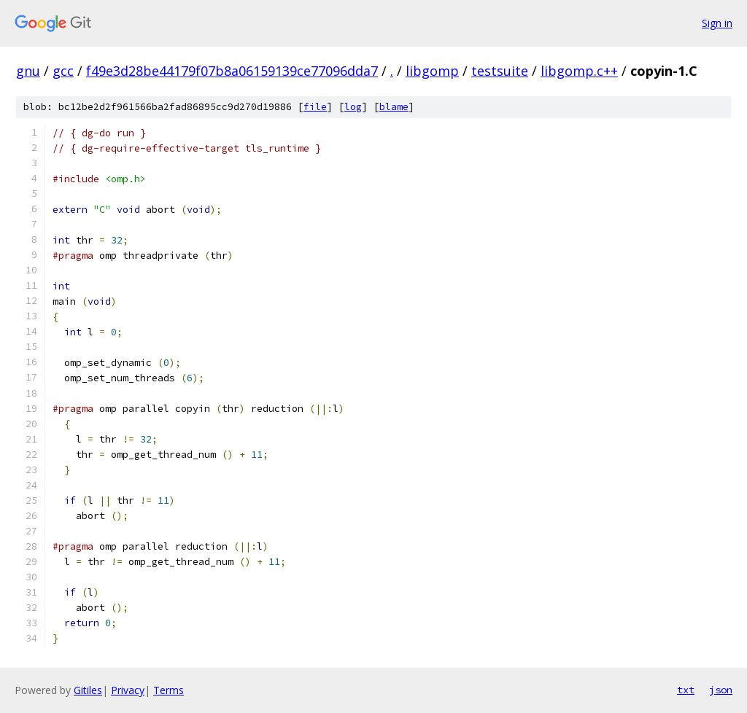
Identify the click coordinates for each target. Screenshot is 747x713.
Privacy (127, 690)
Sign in (717, 23)
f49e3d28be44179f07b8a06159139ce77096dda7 (232, 70)
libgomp (432, 70)
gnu (28, 70)
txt (685, 689)
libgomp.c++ (579, 70)
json (720, 689)
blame (394, 107)
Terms (168, 690)
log (353, 107)
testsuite (499, 70)
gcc (63, 70)
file (315, 107)
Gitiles (88, 690)
